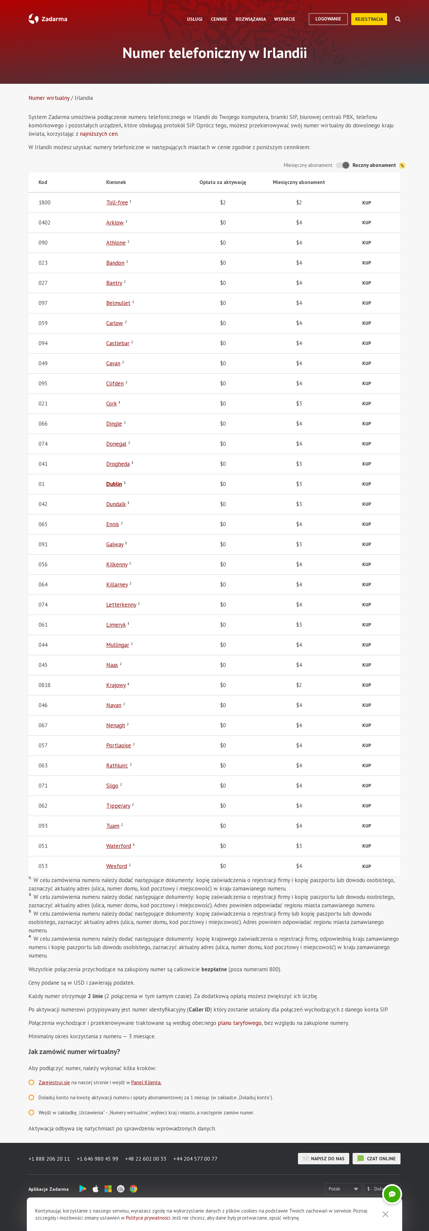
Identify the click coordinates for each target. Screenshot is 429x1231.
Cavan (113, 363)
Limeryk (116, 624)
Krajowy (116, 685)
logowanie (328, 19)
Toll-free (117, 202)
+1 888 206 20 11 (49, 1158)
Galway (114, 544)
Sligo (112, 785)
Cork (111, 403)
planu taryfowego (239, 1023)
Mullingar (117, 645)
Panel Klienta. (146, 1082)
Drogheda (118, 464)
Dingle (114, 423)
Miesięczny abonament (308, 165)
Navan (113, 705)
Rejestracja (369, 19)
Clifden (115, 383)
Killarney (117, 584)
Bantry (114, 283)
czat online (376, 1158)
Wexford (116, 866)
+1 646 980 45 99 (97, 1158)
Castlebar (117, 343)
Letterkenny (121, 604)
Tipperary (118, 805)
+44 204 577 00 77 (195, 1158)
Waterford (118, 846)
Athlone (116, 242)
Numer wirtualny (48, 98)
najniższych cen (99, 133)
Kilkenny (116, 564)
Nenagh (115, 725)
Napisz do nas (324, 1158)
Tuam (112, 825)
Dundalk (116, 504)
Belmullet (118, 303)
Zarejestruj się (54, 1082)
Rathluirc (117, 765)
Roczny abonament (379, 165)
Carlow (114, 323)
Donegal (116, 443)
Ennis (112, 524)
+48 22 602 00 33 (146, 1158)
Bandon (115, 262)
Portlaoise (118, 745)
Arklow (115, 222)
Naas (112, 665)
